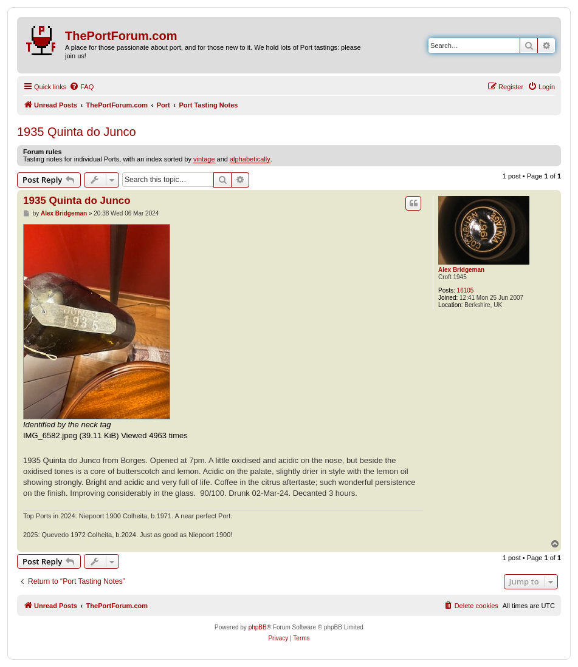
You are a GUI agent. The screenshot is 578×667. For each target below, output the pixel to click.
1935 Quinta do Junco (76, 131)
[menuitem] (81, 87)
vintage (204, 159)
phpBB (258, 627)
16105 (465, 290)
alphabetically (250, 159)
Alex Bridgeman (461, 269)
